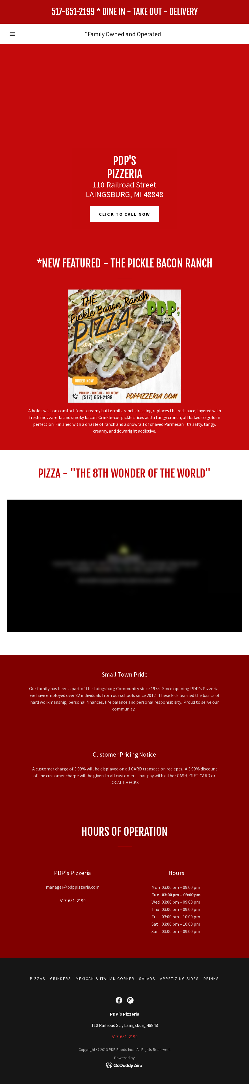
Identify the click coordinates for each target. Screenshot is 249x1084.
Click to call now (124, 214)
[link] (124, 13)
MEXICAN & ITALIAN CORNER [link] (105, 978)
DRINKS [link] (211, 978)
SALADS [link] (147, 978)
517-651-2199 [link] (73, 900)
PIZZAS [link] (38, 978)
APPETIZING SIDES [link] (179, 978)
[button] (12, 34)
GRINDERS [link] (60, 978)
